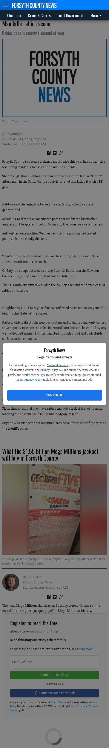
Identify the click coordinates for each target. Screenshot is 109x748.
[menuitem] (97, 15)
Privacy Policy (49, 370)
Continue (54, 395)
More (97, 15)
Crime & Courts (39, 15)
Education (14, 15)
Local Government (70, 15)
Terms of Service (57, 365)
